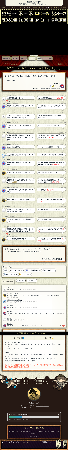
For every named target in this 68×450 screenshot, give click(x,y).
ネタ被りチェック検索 (44, 58)
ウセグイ (37, 436)
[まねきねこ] (18, 300)
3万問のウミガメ (53, 442)
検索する (23, 58)
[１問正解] (15, 293)
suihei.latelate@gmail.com (42, 405)
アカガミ (6, 169)
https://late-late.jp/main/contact (39, 407)
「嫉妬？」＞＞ (61, 64)
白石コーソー (7, 152)
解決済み (15, 58)
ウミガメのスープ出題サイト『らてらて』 (12, 7)
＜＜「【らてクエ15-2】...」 (10, 64)
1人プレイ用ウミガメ (15, 442)
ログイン (56, 7)
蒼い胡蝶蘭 (7, 103)
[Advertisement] (34, 39)
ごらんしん (7, 95)
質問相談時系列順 (8, 281)
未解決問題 (6, 58)
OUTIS (6, 132)
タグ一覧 (32, 58)
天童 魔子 (57, 83)
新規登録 (63, 7)
